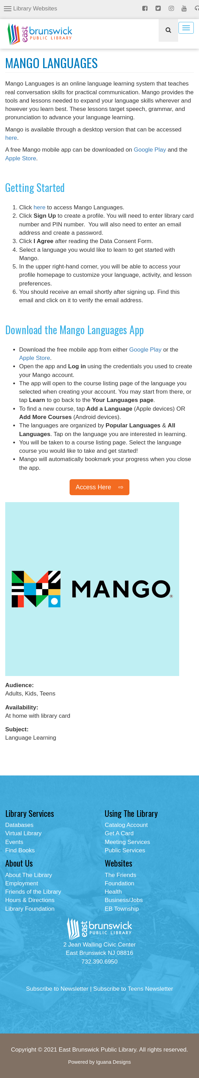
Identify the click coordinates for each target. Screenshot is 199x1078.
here (11, 138)
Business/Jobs (124, 900)
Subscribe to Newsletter (57, 989)
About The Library (28, 875)
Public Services (125, 850)
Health (113, 891)
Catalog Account (126, 825)
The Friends (120, 875)
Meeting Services (127, 842)
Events (14, 842)
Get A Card (119, 833)
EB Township (122, 909)
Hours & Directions (30, 900)
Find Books (20, 850)
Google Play (150, 149)
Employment (21, 883)
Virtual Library (23, 833)
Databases (19, 825)
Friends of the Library (33, 891)
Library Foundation (30, 909)
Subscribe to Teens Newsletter (133, 989)
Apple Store (20, 158)
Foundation (119, 883)
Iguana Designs (113, 1062)
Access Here (93, 487)
